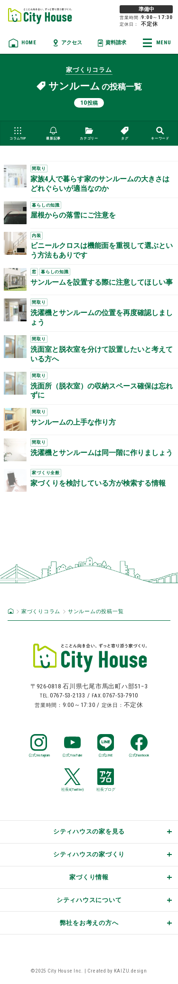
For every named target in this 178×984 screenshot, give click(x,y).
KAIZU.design (130, 971)
